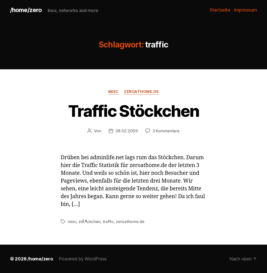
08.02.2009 (127, 130)
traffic (108, 221)
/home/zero (26, 10)
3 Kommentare (166, 130)
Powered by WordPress (83, 258)
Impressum (245, 10)
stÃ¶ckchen (89, 221)
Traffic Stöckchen (133, 111)
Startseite (220, 10)
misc (113, 91)
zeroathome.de (141, 91)
